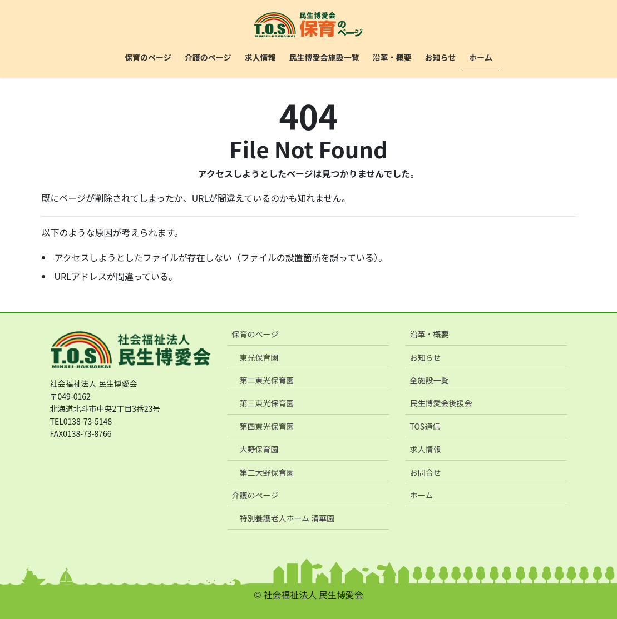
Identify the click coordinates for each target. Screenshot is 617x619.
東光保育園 (258, 357)
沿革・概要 (428, 334)
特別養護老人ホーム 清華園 (286, 517)
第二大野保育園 (266, 472)
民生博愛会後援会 (440, 402)
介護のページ (254, 495)
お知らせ (425, 357)
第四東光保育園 (266, 426)
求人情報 (425, 449)
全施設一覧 (428, 380)
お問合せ (425, 472)
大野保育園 (258, 449)
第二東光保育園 (266, 380)
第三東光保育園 (266, 402)
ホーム (421, 495)
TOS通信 (424, 426)
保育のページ (254, 334)
